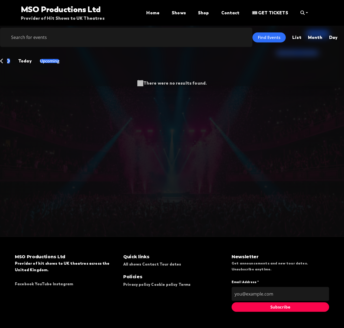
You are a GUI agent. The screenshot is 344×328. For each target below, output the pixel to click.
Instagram (63, 283)
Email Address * (245, 282)
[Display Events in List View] (296, 37)
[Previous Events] (1, 61)
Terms (185, 284)
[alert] (172, 83)
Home (153, 13)
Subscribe (280, 307)
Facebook (24, 283)
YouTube (43, 283)
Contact (230, 13)
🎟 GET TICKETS (270, 13)
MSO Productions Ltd (61, 9)
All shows (132, 264)
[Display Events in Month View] (315, 37)
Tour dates (170, 264)
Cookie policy (164, 284)
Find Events (269, 37)
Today (25, 61)
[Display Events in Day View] (333, 37)
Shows (179, 13)
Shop (203, 13)
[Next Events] (8, 61)
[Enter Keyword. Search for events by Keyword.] (126, 37)
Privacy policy (136, 284)
